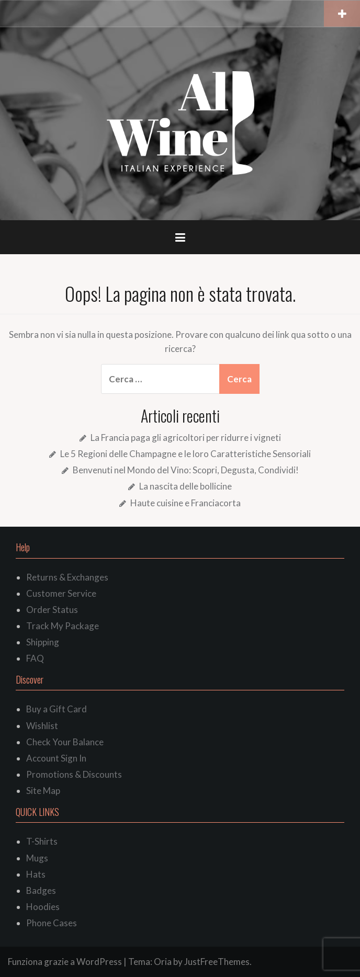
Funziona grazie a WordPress (65, 961)
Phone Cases (51, 922)
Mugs (37, 858)
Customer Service (61, 593)
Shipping (42, 642)
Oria (163, 961)
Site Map (43, 790)
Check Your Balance (65, 741)
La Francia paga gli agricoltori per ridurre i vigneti (186, 437)
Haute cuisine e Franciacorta (185, 502)
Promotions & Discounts (74, 774)
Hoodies (43, 906)
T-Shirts (42, 841)
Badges (41, 890)
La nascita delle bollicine (185, 486)
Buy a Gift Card (56, 708)
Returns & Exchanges (67, 577)
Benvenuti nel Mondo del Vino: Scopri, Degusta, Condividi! (186, 469)
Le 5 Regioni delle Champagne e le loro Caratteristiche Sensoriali (185, 453)
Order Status (52, 609)
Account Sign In (56, 758)
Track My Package (62, 625)
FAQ (35, 658)
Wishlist (42, 725)
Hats (36, 874)
